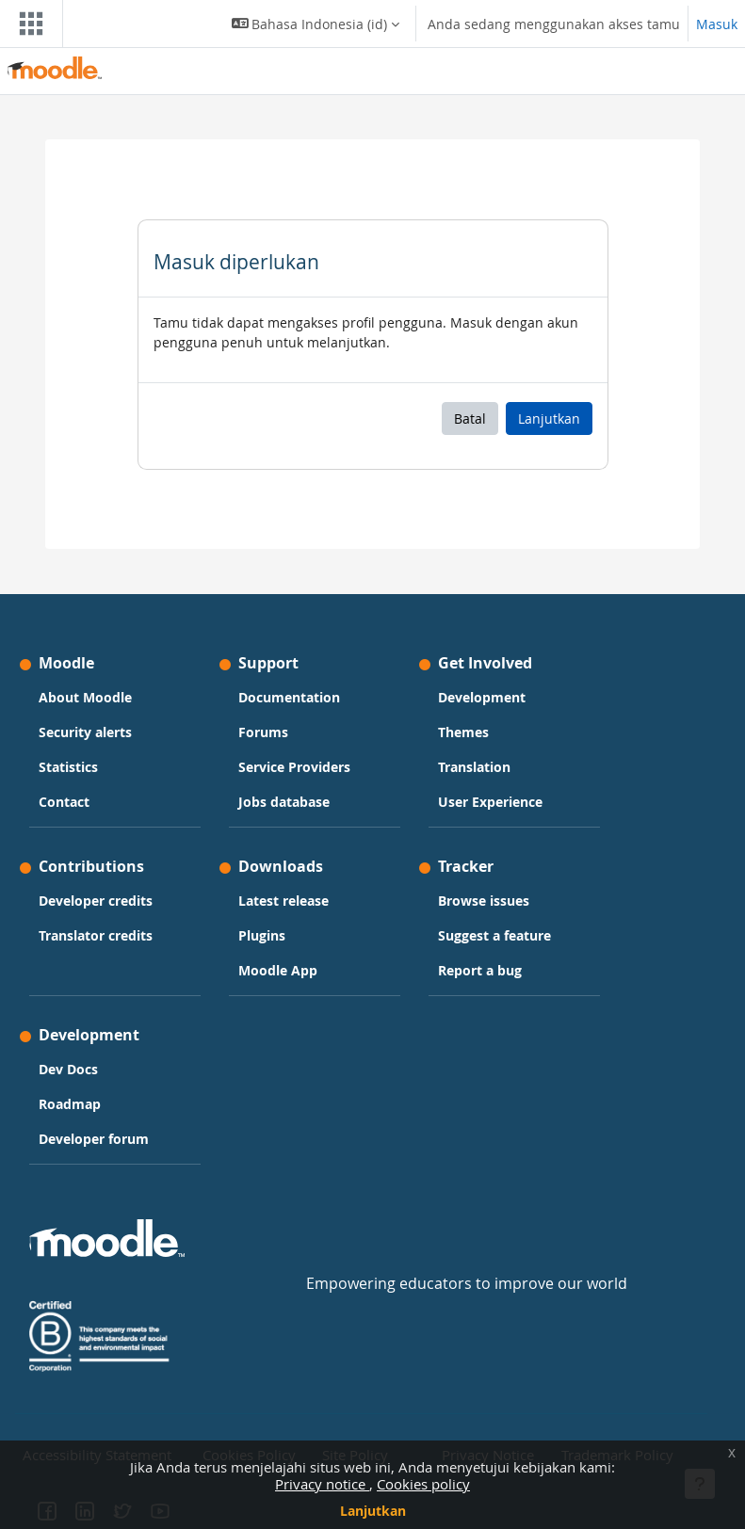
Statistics (68, 767)
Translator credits (96, 935)
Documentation (289, 697)
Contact (64, 802)
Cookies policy (423, 1483)
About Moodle (85, 697)
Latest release (283, 900)
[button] (316, 23)
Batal (470, 418)
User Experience (490, 802)
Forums (263, 732)
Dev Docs (68, 1069)
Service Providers (294, 767)
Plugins (261, 935)
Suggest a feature (494, 935)
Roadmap (70, 1104)
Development (482, 697)
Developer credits (96, 900)
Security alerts (85, 732)
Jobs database (284, 802)
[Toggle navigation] (27, 24)
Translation (474, 767)
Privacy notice (322, 1483)
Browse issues (483, 900)
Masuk (716, 24)
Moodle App (277, 970)
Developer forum (94, 1139)
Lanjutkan (373, 1511)
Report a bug (480, 970)
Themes (463, 732)
